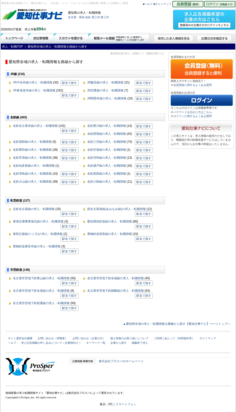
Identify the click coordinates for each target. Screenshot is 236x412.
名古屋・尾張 (76, 17)
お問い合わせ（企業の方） (89, 338)
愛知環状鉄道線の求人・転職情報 (109, 221)
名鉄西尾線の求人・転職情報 (106, 134)
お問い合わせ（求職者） (53, 338)
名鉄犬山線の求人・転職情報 (32, 181)
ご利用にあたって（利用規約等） (174, 338)
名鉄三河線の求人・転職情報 (106, 141)
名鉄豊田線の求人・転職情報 (32, 149)
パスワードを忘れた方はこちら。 (193, 112)
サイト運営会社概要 (20, 338)
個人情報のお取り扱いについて (129, 338)
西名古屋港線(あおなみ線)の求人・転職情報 (116, 209)
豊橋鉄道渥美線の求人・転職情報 (109, 234)
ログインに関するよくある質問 (192, 116)
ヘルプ (12, 342)
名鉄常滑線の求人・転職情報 (32, 157)
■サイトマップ (163, 3)
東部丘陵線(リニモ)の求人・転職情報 (38, 234)
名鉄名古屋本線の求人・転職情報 (35, 126)
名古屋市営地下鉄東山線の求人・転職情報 (41, 278)
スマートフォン (126, 404)
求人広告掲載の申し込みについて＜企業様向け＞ (51, 342)
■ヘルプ (148, 3)
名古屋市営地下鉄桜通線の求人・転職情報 (41, 303)
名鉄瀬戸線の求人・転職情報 (106, 165)
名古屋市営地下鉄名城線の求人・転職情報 (115, 278)
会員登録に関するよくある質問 (192, 84)
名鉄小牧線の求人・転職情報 (106, 181)
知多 (88, 17)
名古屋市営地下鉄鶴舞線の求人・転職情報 (115, 290)
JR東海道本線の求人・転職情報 (34, 90)
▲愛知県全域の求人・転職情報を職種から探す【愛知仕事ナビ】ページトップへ (176, 324)
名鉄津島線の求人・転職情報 (32, 173)
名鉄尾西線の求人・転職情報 (106, 173)
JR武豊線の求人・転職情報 (105, 90)
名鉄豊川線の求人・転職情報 (106, 126)
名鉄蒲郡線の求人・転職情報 (32, 141)
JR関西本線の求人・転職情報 (107, 98)
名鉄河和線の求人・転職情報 (106, 157)
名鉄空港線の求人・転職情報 (106, 149)
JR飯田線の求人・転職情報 (105, 82)
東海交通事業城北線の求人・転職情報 (38, 221)
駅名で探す (69, 83)
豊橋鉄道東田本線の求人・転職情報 (37, 246)
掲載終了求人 (140, 342)
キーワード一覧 (95, 342)
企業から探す (118, 342)
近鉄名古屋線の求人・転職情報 (34, 209)
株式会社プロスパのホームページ (121, 361)
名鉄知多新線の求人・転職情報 (34, 165)
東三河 (105, 17)
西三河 (96, 17)
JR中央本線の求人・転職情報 (32, 82)
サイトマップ (207, 338)
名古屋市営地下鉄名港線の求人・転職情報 (41, 290)
